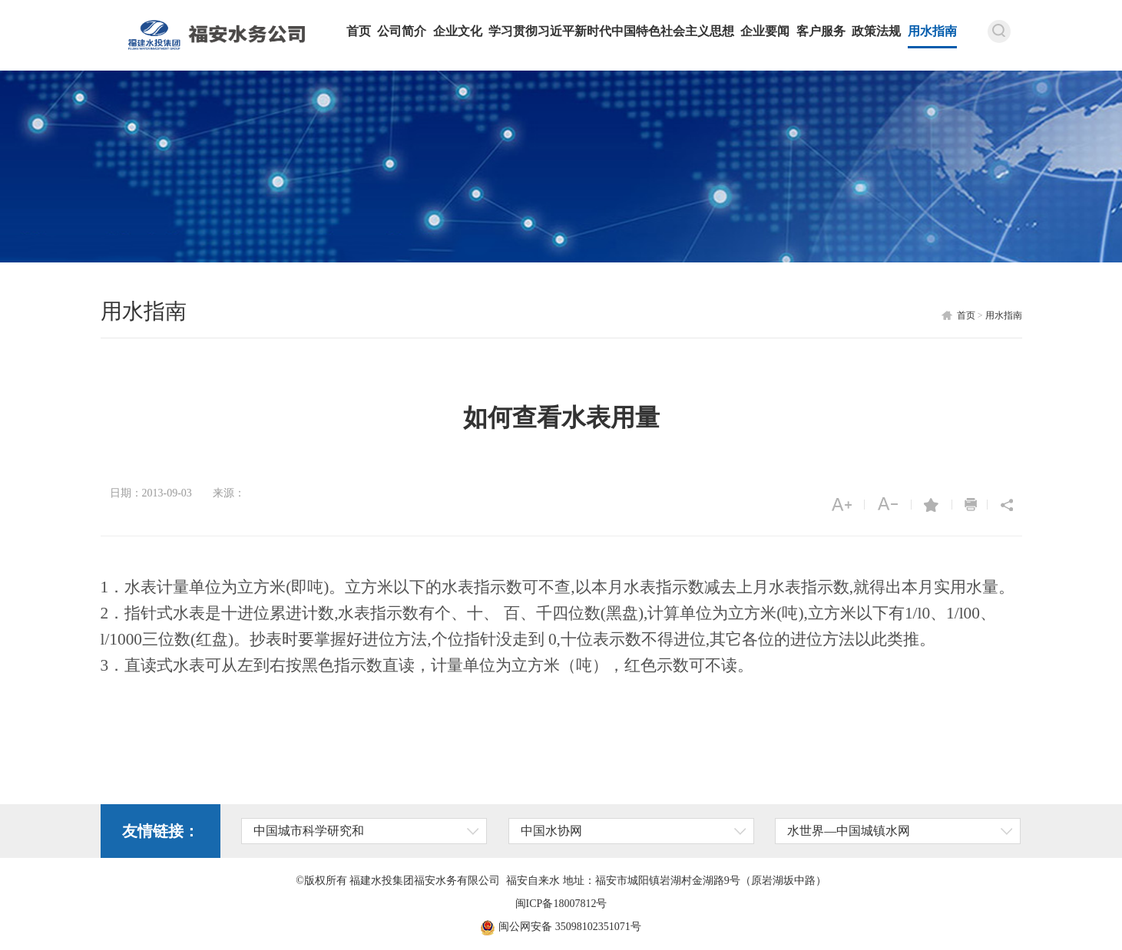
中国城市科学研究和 (308, 830)
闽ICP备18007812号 (561, 903)
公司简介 (401, 31)
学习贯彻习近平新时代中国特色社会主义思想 (611, 31)
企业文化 (457, 31)
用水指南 (932, 31)
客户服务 (821, 31)
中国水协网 (551, 830)
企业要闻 (764, 31)
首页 (358, 31)
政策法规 (876, 31)
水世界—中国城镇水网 (848, 830)
